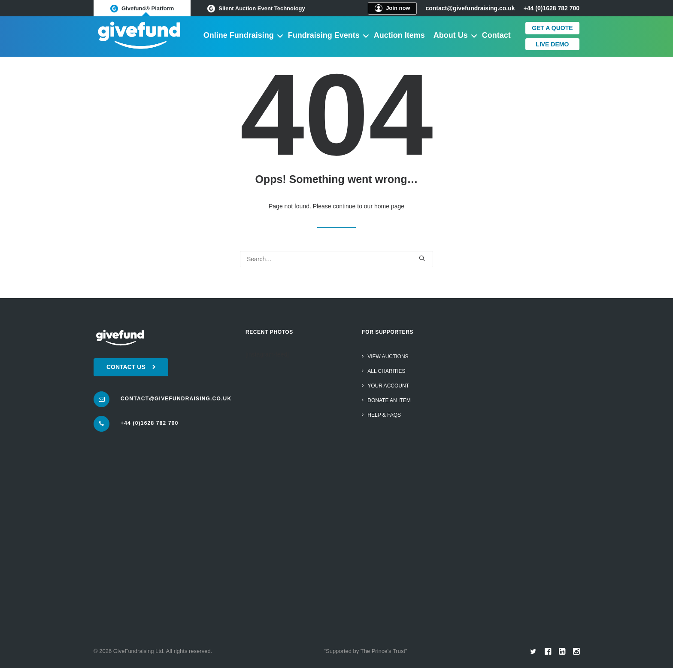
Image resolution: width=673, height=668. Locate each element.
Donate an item (388, 400)
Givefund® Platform (142, 8)
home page (389, 206)
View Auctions (387, 357)
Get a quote (552, 27)
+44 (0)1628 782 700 (150, 423)
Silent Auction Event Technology (256, 8)
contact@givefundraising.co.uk (470, 8)
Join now (392, 8)
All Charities (386, 371)
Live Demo (552, 44)
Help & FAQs (384, 415)
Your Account (388, 386)
